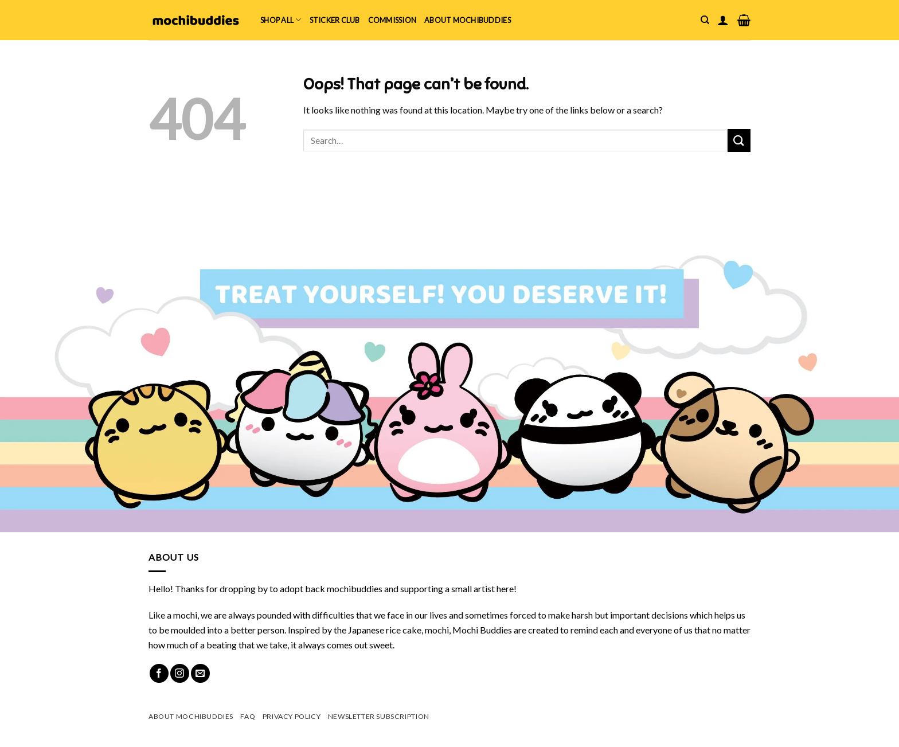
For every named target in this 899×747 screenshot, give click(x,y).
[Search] (705, 20)
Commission (392, 20)
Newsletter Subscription (378, 716)
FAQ (247, 716)
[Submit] (739, 140)
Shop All (281, 19)
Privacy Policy (292, 716)
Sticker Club (335, 20)
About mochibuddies (467, 20)
